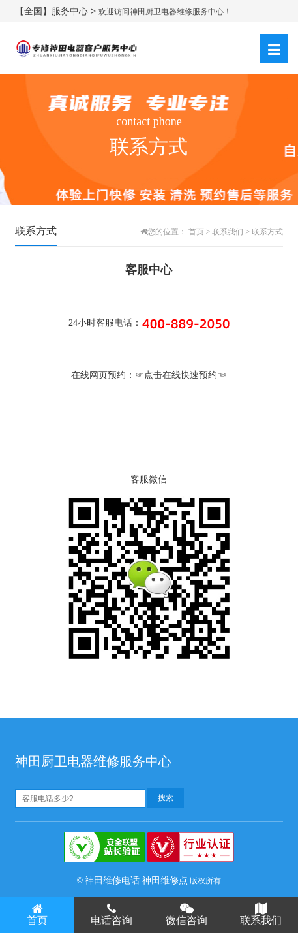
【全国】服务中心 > (56, 11)
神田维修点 (165, 880)
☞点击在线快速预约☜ (180, 375)
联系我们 (227, 232)
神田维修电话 (112, 880)
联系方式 (267, 232)
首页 (196, 232)
